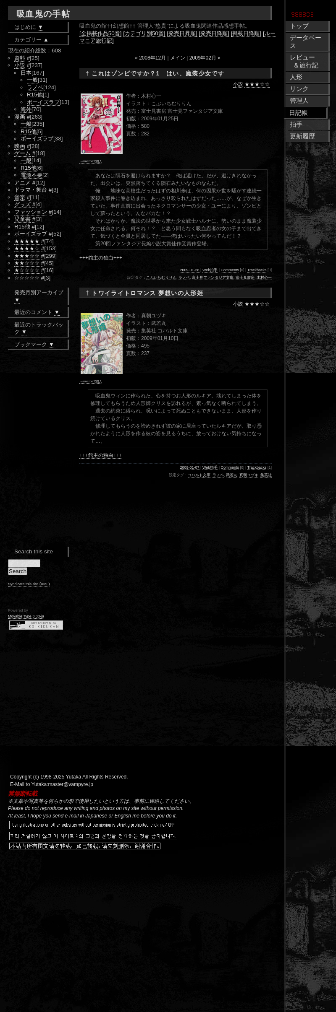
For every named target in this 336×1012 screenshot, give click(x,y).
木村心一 (264, 277)
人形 (296, 77)
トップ (299, 26)
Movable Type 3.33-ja (26, 616)
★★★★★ (26, 241)
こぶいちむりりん (161, 277)
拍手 (296, 124)
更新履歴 (302, 136)
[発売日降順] (214, 33)
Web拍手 (210, 270)
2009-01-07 (189, 467)
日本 (26, 73)
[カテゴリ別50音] (144, 33)
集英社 (266, 475)
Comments (230, 270)
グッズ (22, 204)
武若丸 (231, 475)
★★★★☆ (26, 248)
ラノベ (184, 277)
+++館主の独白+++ (100, 258)
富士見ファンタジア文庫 (213, 277)
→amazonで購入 (90, 161)
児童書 (22, 219)
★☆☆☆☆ (26, 270)
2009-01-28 (189, 270)
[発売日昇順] (182, 33)
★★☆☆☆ (26, 263)
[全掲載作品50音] (100, 33)
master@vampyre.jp (71, 784)
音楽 (19, 197)
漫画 (19, 117)
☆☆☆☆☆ (26, 278)
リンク (299, 89)
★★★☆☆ (257, 84)
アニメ (22, 182)
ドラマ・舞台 (30, 190)
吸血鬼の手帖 (43, 13)
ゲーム (22, 153)
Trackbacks (257, 270)
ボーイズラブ (43, 102)
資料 (19, 58)
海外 (26, 109)
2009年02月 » (204, 58)
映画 (19, 146)
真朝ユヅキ (248, 475)
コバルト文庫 (199, 475)
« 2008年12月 (150, 58)
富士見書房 (245, 277)
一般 (32, 80)
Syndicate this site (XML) (29, 584)
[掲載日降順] (246, 33)
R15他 (35, 94)
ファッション (30, 212)
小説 (238, 84)
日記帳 (298, 112)
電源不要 (31, 175)
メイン (177, 58)
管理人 (299, 100)
